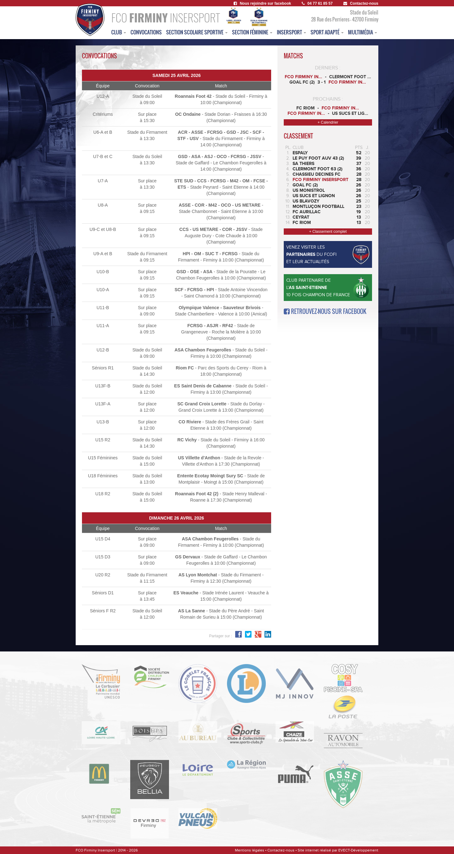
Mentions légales (249, 850)
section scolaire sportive (197, 32)
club (118, 32)
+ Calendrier (327, 122)
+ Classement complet (327, 231)
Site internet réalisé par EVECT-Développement (338, 850)
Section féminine (252, 32)
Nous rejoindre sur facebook (262, 3)
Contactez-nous (360, 3)
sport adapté (327, 32)
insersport (291, 32)
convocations (146, 32)
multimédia (362, 32)
